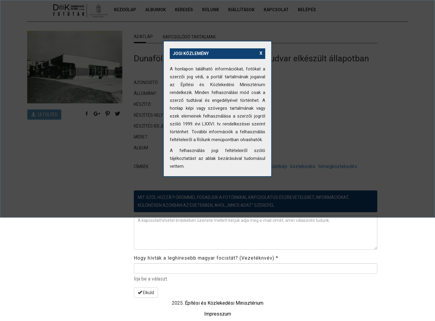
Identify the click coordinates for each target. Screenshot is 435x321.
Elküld (146, 292)
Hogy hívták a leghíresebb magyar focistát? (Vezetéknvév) (206, 258)
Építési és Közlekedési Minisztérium (224, 303)
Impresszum (217, 314)
